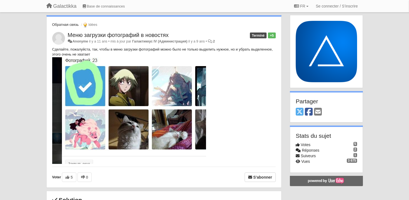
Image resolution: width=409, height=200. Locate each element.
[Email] (318, 112)
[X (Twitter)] (299, 112)
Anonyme (80, 41)
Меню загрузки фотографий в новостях (118, 35)
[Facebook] (309, 112)
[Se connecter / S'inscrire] (336, 6)
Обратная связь (65, 24)
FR (301, 6)
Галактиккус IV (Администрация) (159, 41)
